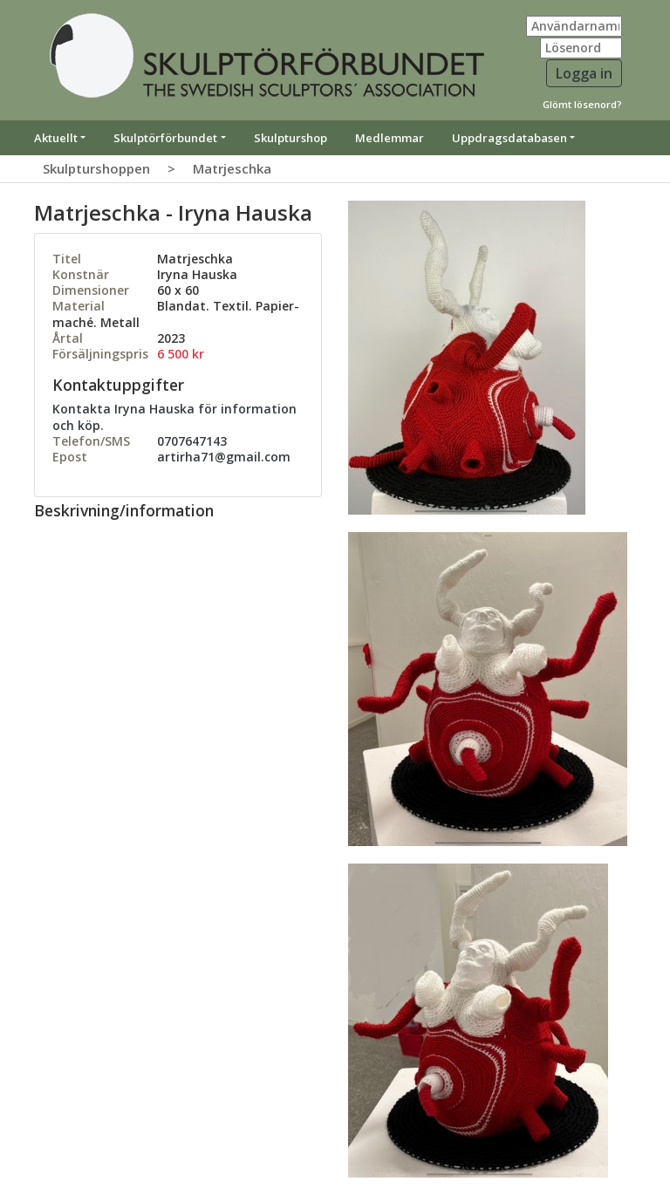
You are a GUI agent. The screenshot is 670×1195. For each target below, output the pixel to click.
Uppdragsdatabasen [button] (509, 138)
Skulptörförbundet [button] (165, 138)
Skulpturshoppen (96, 168)
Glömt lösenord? (582, 104)
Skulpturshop (290, 138)
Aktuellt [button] (56, 138)
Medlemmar (389, 138)
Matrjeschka (232, 168)
